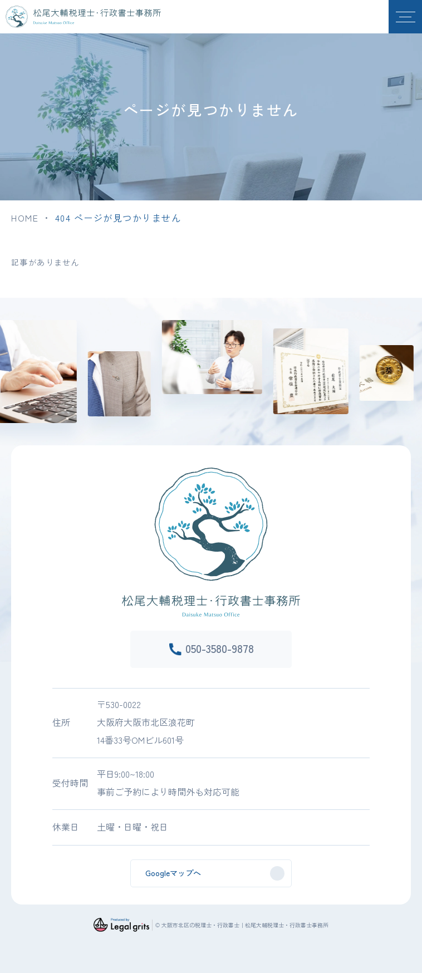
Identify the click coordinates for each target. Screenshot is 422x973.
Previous (3, 383)
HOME (24, 217)
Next (418, 383)
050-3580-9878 (219, 648)
